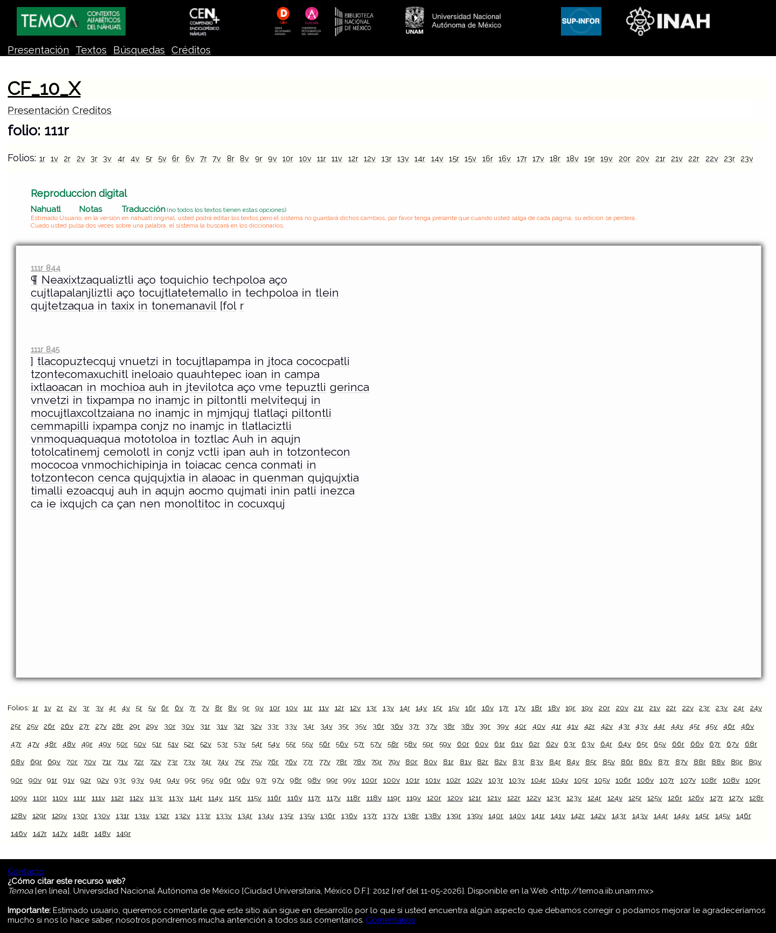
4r (121, 158)
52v (205, 743)
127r (716, 797)
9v (272, 158)
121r (474, 797)
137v (390, 815)
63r (570, 743)
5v (162, 158)
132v (182, 815)
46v (747, 726)
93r (120, 780)
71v (122, 761)
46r (729, 726)
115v (254, 797)
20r (624, 158)
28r (117, 726)
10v (305, 158)
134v (266, 815)
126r (675, 797)
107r (667, 780)
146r (743, 815)
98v (314, 780)
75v (256, 761)
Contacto (26, 871)
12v (370, 158)
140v (517, 815)
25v (32, 726)
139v (475, 815)
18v (572, 158)
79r (376, 761)
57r (359, 743)
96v (243, 780)
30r (170, 726)
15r (454, 158)
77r (308, 761)
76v (291, 761)
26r (49, 726)
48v (69, 743)
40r (520, 726)
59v (445, 743)
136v (349, 815)
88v (718, 761)
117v (334, 797)
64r (606, 743)
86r (627, 761)
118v (374, 797)
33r (273, 726)
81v (466, 761)
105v (602, 780)
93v (137, 780)
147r (40, 833)
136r (327, 815)
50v (140, 743)
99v (349, 780)
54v (274, 743)
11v (336, 158)
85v (608, 761)
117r (314, 797)
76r (273, 761)
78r (341, 761)
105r (581, 780)
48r (51, 743)
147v (59, 833)
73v (189, 761)
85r (591, 761)
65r (642, 743)
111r (79, 797)
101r (413, 780)
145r (702, 815)
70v (90, 761)
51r (157, 743)
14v (437, 158)
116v (294, 797)
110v (59, 797)
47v (33, 743)
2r (67, 158)
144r (661, 815)
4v (135, 158)
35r (343, 726)
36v (396, 726)
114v (215, 797)
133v (224, 815)
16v (504, 158)
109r (752, 780)
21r (660, 158)
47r (16, 743)
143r (619, 815)
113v (176, 797)
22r (693, 158)
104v (560, 780)
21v (677, 158)
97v (278, 780)
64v (624, 743)
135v (307, 815)
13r (387, 158)
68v (17, 761)
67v (732, 743)
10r (287, 158)
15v (470, 158)
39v (502, 726)
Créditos (191, 50)
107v (688, 780)
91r (52, 780)
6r (175, 158)
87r (663, 761)
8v (244, 158)
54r (257, 743)
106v (645, 780)
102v (474, 780)
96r (225, 780)
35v (360, 726)
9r (258, 158)
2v (81, 158)
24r (738, 707)
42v (607, 726)
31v (221, 726)
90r (17, 780)
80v (430, 761)
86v (645, 761)
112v (136, 797)
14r (419, 158)
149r (123, 833)
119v (413, 797)
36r (378, 726)
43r (624, 726)
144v (681, 815)
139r (454, 815)
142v (598, 815)
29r (134, 726)
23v (746, 158)
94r (155, 780)
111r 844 (45, 267)
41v (572, 726)
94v (173, 780)
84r (555, 761)
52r (189, 743)
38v (467, 726)
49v (105, 743)
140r (495, 815)
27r (84, 726)
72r (139, 761)
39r (484, 726)
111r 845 (45, 349)
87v (681, 761)
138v (433, 815)
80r (411, 761)
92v (103, 780)
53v (240, 743)
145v (722, 815)
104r (538, 780)
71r (107, 761)
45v (711, 726)
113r (156, 797)
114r (196, 797)
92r (85, 780)
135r (287, 815)
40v (538, 726)
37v (431, 726)
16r (487, 158)
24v (756, 707)
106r (623, 780)
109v (19, 797)
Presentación (38, 50)
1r (42, 158)
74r (206, 761)
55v (307, 743)
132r (162, 815)
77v (324, 761)
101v (432, 780)
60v (481, 743)
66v (697, 743)
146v (19, 833)
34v (326, 726)
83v (536, 761)
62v (552, 743)
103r (495, 780)
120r (434, 797)
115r (234, 797)
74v (222, 761)
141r (538, 815)
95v (207, 780)
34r (308, 726)
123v (573, 797)
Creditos (92, 110)
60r (463, 743)
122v (533, 797)
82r (482, 761)
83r (518, 761)
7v (216, 158)
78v (359, 761)
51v (173, 743)
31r (205, 726)
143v (640, 815)
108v (731, 780)
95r (190, 780)
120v (455, 797)
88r (700, 761)
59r (427, 743)
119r (393, 797)
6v (190, 158)
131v (142, 815)
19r (589, 158)
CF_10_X (44, 88)
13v (403, 158)
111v (98, 797)
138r (411, 815)
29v (152, 726)
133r (203, 815)
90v (35, 780)
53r (222, 743)
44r (659, 726)
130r (80, 815)
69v (53, 761)
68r (751, 743)
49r (87, 743)
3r (94, 158)
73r (172, 761)
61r (499, 743)
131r (122, 815)
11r (321, 158)
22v (711, 158)
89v (755, 761)
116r (274, 797)
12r (353, 158)
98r (296, 780)
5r (149, 158)
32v (256, 726)
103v (517, 780)
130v (102, 815)
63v (587, 743)
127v (736, 797)
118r (354, 797)
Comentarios (390, 920)
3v (107, 158)
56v (342, 743)
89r (737, 761)
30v (187, 726)
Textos (91, 50)
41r (556, 726)
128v (18, 815)
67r (714, 743)
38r (449, 726)
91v (68, 780)
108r (709, 780)
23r (729, 158)
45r (694, 726)
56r (324, 743)
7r (203, 158)
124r (594, 797)
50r (122, 743)
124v (614, 797)
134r (245, 815)
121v (494, 797)
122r (514, 797)
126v (696, 797)
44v (677, 726)
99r (332, 780)
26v (67, 726)
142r (578, 815)
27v (101, 726)
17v (538, 158)
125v (654, 797)
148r (80, 833)
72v (155, 761)
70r (72, 761)
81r (448, 761)
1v (54, 158)
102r (453, 780)
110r (40, 797)
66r (678, 743)
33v (291, 726)
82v (500, 761)
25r (16, 726)
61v (517, 743)
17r (522, 158)
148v (102, 833)
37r (413, 726)
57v (376, 743)
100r (369, 780)
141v (558, 815)
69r (36, 761)
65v (660, 743)
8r (230, 158)
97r (261, 780)
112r (117, 797)
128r (756, 797)
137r (370, 815)
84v (572, 761)
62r (534, 743)
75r (239, 761)
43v (641, 726)
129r (39, 815)
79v (394, 761)
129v (59, 815)
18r (555, 158)
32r (238, 726)
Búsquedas (139, 50)
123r (553, 797)
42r (589, 726)
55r (291, 743)
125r (635, 797)
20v (642, 158)
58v (410, 743)
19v (606, 158)
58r (393, 743)
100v (391, 780)
